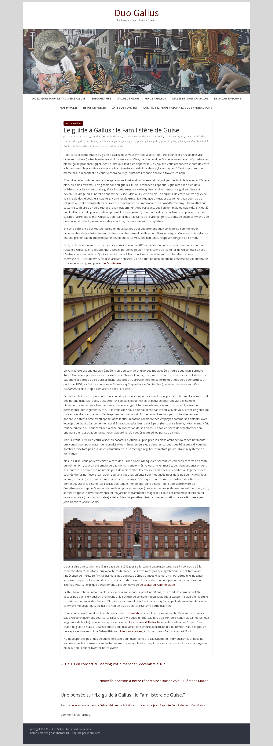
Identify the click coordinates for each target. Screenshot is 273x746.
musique (93, 146)
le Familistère (112, 263)
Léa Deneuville (79, 146)
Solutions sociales (130, 631)
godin (132, 141)
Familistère (135, 613)
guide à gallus (151, 141)
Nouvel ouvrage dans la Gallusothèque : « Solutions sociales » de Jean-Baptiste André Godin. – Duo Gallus (136, 705)
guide (140, 141)
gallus (124, 141)
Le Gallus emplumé (227, 98)
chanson (117, 136)
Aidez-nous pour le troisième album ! (59, 98)
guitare (181, 141)
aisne (109, 136)
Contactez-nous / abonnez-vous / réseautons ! (178, 107)
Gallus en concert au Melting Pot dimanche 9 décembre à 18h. (113, 664)
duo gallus (78, 141)
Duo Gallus (136, 13)
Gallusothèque (128, 98)
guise (173, 141)
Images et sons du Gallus (190, 98)
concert (68, 141)
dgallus (97, 136)
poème (103, 146)
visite (120, 146)
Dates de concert (124, 107)
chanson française (174, 136)
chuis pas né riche (195, 136)
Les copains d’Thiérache (144, 622)
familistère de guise (109, 141)
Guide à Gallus (155, 98)
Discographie (101, 98)
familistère (91, 141)
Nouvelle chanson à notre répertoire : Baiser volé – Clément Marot (155, 681)
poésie (112, 146)
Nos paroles (69, 107)
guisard (165, 141)
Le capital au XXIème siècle (157, 584)
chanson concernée (152, 136)
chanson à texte (132, 136)
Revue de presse (94, 107)
